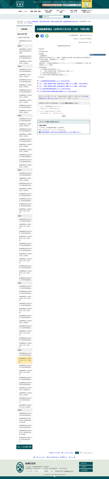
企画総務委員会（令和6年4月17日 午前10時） (25, 150)
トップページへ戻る (68, 452)
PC (81, 452)
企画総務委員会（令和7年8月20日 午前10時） (25, 85)
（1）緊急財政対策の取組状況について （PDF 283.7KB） (54, 81)
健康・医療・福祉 (35, 11)
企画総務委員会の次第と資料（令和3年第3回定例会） (25, 304)
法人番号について (68, 471)
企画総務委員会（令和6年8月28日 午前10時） (25, 135)
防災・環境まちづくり (73, 11)
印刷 (75, 38)
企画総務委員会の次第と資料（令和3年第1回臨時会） (25, 326)
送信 (64, 116)
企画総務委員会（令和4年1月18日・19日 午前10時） (25, 272)
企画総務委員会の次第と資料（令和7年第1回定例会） (25, 106)
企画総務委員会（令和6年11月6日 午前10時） (25, 124)
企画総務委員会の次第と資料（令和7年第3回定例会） (25, 80)
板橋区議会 (35, 21)
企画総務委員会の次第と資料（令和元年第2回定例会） (25, 439)
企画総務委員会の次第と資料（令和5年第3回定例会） (25, 184)
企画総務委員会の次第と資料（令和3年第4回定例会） (25, 292)
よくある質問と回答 (26, 447)
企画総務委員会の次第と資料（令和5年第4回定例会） (25, 174)
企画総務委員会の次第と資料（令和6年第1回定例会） (25, 160)
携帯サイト (65, 457)
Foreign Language (48, 1)
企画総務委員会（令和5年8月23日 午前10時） (25, 189)
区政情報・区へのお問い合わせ (86, 11)
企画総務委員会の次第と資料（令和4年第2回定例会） (25, 249)
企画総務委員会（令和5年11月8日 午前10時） (25, 179)
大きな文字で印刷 (84, 38)
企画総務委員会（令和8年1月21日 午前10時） (25, 62)
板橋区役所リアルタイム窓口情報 (72, 5)
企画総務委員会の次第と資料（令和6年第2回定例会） (25, 140)
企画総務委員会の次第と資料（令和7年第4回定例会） (25, 70)
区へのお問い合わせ (54, 457)
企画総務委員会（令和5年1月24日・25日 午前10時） (25, 210)
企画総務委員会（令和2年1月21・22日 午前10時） (25, 405)
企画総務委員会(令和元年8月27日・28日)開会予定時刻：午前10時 (25, 432)
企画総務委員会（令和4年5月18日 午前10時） (25, 254)
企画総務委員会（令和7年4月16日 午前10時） (25, 101)
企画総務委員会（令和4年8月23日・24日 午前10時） (25, 238)
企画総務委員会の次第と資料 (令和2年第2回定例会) (25, 383)
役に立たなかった (55, 108)
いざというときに (53, 5)
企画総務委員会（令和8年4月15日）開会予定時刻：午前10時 (25, 50)
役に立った (44, 108)
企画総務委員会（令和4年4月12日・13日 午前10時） (25, 260)
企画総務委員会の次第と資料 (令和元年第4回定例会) (25, 414)
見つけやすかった (46, 113)
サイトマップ (38, 1)
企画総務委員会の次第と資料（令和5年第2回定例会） (25, 194)
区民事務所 (84, 470)
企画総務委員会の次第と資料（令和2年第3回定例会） (25, 366)
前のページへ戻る (55, 452)
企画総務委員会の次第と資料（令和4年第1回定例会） (25, 266)
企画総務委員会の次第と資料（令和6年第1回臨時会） (25, 155)
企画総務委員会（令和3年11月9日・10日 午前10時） (25, 298)
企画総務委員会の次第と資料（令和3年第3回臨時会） (25, 287)
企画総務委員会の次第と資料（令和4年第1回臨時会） (25, 278)
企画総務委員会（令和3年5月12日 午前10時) (25, 321)
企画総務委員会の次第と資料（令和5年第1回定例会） (25, 204)
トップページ (27, 21)
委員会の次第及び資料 (56, 21)
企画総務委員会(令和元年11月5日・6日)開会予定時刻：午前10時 (25, 420)
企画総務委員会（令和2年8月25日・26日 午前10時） (25, 372)
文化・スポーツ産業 (60, 11)
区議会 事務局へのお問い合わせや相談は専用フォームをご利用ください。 (61, 132)
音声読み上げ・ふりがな (75, 1)
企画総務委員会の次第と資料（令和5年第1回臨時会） (25, 199)
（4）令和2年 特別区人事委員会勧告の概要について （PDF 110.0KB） (58, 91)
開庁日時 (83, 463)
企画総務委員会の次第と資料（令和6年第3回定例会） (25, 129)
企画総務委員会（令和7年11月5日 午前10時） (25, 75)
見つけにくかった (58, 113)
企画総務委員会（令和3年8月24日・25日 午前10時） (25, 310)
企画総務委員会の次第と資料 (70, 21)
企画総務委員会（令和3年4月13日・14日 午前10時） (25, 332)
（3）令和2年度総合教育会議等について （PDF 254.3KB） (55, 88)
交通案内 (83, 466)
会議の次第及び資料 (44, 21)
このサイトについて (40, 457)
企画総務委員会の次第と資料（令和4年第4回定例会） (25, 220)
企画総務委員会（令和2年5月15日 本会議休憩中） (25, 388)
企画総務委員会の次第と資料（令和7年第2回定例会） (25, 90)
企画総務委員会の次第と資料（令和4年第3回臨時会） (25, 244)
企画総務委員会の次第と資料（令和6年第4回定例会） (25, 119)
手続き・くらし (22, 11)
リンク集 (73, 457)
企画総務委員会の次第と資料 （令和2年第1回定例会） (25, 399)
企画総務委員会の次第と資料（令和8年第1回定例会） (25, 57)
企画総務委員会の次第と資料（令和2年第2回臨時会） (25, 378)
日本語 (92, 54)
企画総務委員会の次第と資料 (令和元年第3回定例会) (25, 426)
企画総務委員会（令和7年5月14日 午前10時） (25, 96)
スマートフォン (87, 452)
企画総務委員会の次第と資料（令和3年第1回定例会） (25, 338)
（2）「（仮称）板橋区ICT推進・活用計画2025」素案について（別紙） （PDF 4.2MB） (63, 86)
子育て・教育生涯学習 (48, 11)
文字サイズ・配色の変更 (61, 1)
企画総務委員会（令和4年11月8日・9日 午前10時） (25, 226)
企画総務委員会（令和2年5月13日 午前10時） (25, 393)
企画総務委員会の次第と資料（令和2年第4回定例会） (25, 354)
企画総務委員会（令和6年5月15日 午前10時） (25, 145)
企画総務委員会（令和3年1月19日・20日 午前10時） (25, 344)
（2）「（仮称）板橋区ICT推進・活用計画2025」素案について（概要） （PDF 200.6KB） (63, 83)
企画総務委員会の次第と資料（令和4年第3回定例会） (25, 232)
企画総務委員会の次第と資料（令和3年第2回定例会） (25, 316)
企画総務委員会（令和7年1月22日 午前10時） (25, 111)
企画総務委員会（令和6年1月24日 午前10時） (25, 165)
